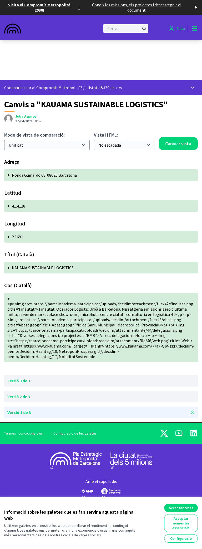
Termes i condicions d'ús (23, 433)
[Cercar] (125, 28)
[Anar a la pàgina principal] (39, 28)
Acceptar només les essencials (181, 523)
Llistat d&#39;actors (103, 87)
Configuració (181, 538)
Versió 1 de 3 (101, 412)
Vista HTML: (106, 135)
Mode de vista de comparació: (34, 135)
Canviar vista (178, 144)
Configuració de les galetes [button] (75, 433)
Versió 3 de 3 (18, 380)
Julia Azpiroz (26, 116)
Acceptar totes (181, 507)
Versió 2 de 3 (18, 396)
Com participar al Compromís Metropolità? (43, 87)
